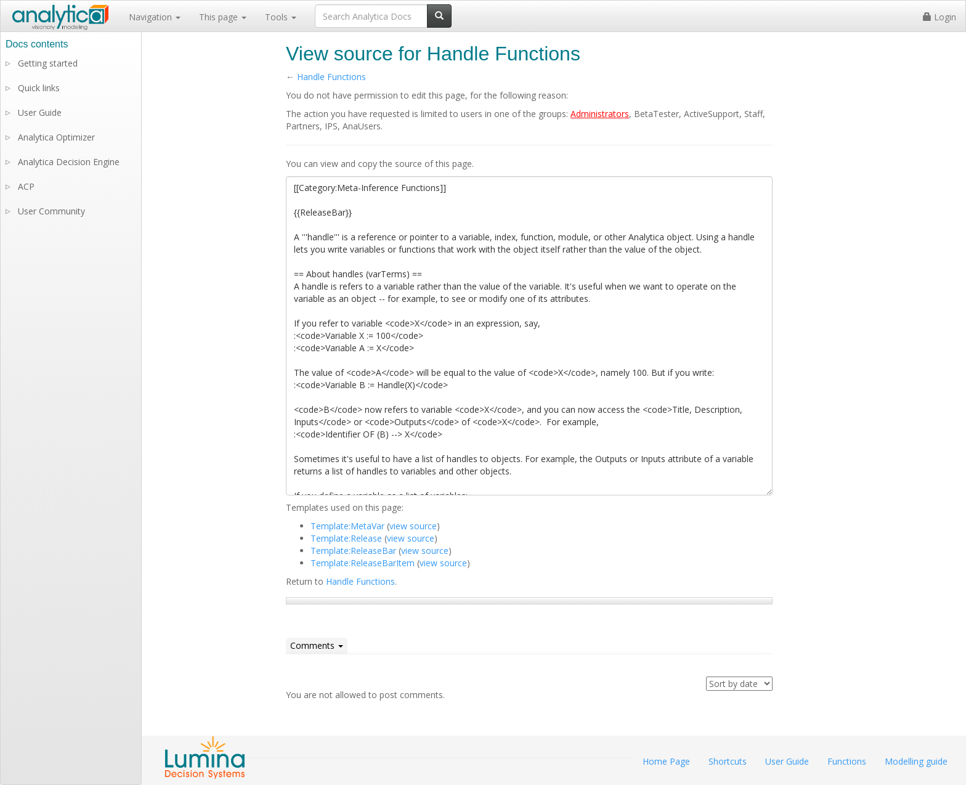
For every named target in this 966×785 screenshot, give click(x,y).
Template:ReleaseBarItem (362, 563)
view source (413, 526)
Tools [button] (280, 17)
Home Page (666, 761)
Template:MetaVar (347, 526)
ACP (26, 186)
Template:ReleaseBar (353, 550)
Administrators (599, 114)
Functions (846, 761)
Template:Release (346, 538)
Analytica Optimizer (56, 137)
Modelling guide (916, 761)
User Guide (40, 112)
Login (939, 17)
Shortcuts (727, 761)
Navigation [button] (155, 17)
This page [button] (222, 17)
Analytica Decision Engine (69, 162)
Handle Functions (331, 77)
